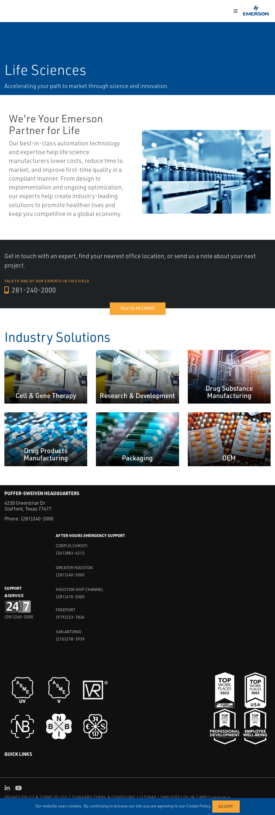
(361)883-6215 (70, 552)
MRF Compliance (215, 797)
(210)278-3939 (70, 638)
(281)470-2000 (70, 596)
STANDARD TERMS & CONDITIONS (103, 797)
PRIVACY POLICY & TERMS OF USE (36, 797)
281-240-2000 (30, 290)
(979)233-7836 (70, 616)
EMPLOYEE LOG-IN (178, 797)
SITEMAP (148, 797)
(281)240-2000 (37, 518)
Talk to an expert (137, 308)
